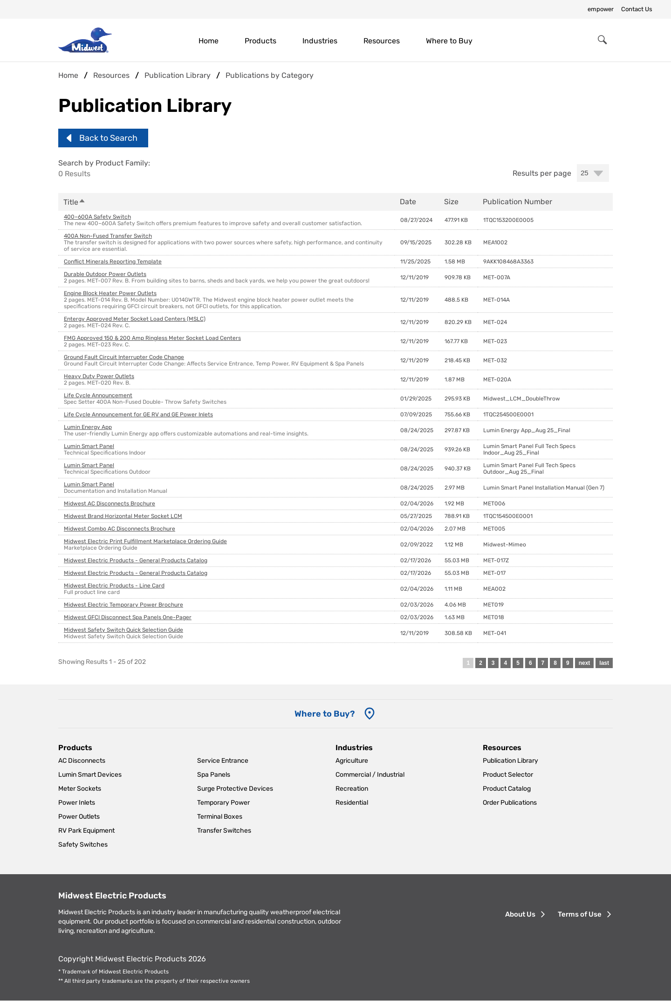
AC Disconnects (81, 761)
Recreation (352, 789)
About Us (520, 914)
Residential (352, 803)
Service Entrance (222, 761)
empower (601, 9)
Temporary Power (223, 803)
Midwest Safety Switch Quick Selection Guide (123, 630)
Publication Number (517, 201)
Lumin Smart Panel (89, 446)
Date (408, 201)
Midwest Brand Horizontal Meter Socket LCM (123, 516)
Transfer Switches (224, 831)
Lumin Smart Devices (90, 775)
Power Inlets (76, 803)
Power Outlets (79, 817)
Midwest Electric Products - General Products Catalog (135, 560)
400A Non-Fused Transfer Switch (108, 236)
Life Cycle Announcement (98, 395)
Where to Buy (449, 40)
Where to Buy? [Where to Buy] (324, 714)
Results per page (542, 173)
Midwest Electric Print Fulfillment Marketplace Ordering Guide (145, 541)
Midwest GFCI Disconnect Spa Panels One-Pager (128, 617)
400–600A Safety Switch (97, 217)
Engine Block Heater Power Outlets (110, 293)
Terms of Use (580, 914)
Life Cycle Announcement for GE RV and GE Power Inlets (138, 414)
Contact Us (636, 9)
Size (451, 201)
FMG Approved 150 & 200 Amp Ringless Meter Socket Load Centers (152, 338)
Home (209, 40)
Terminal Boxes (219, 817)
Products (260, 40)
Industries (319, 40)
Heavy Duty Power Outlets (99, 376)
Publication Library (510, 761)
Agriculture (352, 761)
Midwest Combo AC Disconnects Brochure (119, 528)
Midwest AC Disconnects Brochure (109, 503)
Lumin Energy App (88, 427)
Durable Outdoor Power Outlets (105, 274)
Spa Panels (213, 775)
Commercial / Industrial (370, 775)
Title (74, 202)
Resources (381, 40)
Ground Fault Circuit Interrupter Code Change (124, 357)
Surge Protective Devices (235, 789)
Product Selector (508, 775)
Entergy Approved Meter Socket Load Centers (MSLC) (134, 319)
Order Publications (510, 803)
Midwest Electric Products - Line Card (114, 585)
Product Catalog (507, 789)
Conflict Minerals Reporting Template (113, 261)
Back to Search (108, 138)
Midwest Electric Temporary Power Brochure (123, 604)
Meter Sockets (79, 789)
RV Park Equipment (86, 831)
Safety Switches (83, 845)
